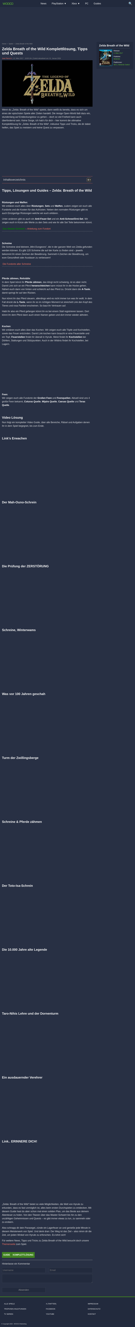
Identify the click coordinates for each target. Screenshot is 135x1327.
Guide (6, 1255)
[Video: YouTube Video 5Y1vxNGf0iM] (47, 658)
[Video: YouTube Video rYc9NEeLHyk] (47, 978)
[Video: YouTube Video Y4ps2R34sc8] (47, 1106)
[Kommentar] (47, 1278)
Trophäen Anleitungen (15, 1309)
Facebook (50, 1309)
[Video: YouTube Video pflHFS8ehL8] (47, 530)
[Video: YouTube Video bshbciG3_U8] (47, 1042)
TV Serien (8, 1314)
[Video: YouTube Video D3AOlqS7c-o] (47, 722)
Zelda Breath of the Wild (114, 45)
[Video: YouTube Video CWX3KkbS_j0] (47, 786)
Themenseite (8, 1244)
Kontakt (92, 1314)
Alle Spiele (9, 1304)
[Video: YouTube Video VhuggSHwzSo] (47, 914)
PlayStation (57, 3)
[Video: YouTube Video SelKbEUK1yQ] (47, 850)
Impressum (93, 1304)
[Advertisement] (67, 24)
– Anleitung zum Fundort (27, 228)
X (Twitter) (51, 1304)
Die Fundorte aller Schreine (17, 264)
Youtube (50, 1314)
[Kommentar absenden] (23, 1290)
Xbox (74, 3)
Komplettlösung (23, 1255)
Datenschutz (94, 1309)
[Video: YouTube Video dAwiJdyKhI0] (47, 1169)
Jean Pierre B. (7, 58)
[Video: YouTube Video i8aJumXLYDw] (47, 466)
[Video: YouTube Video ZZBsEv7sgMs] (47, 594)
